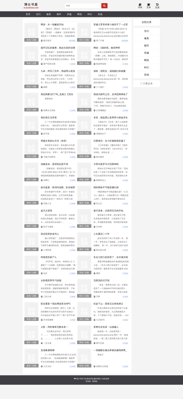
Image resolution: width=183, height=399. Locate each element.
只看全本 (146, 83)
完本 (149, 6)
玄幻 (38, 14)
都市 (59, 14)
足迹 (157, 6)
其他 (100, 14)
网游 (79, 14)
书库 (140, 6)
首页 (28, 14)
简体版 (88, 381)
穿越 (69, 14)
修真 (48, 14)
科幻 (89, 14)
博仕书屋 (79, 379)
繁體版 (94, 381)
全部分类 (146, 22)
